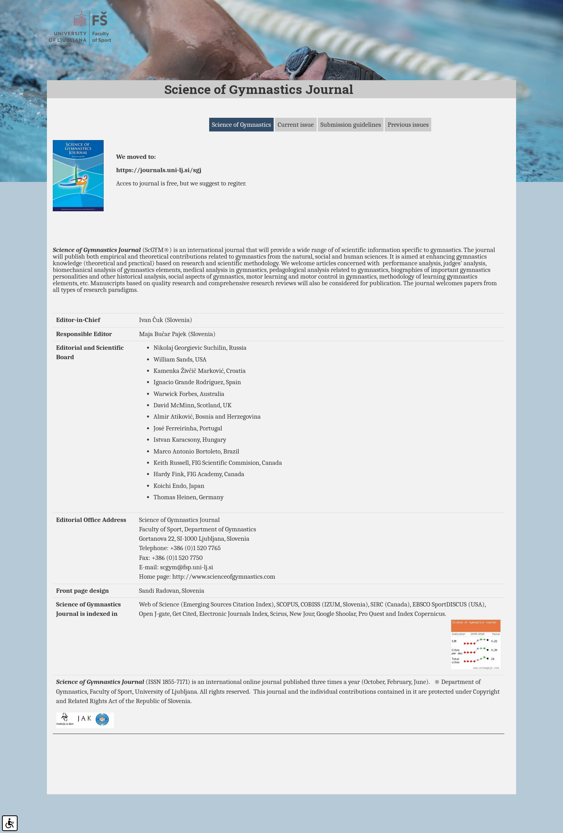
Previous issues (408, 167)
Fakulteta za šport (87, 28)
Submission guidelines (351, 167)
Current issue (296, 167)
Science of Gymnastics (241, 167)
